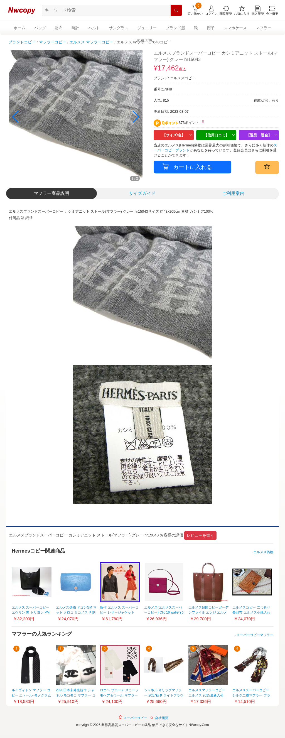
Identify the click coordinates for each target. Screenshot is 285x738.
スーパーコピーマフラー (255, 635)
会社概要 (161, 718)
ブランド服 (175, 28)
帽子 (211, 28)
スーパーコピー (132, 717)
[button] (136, 117)
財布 (59, 28)
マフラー (263, 28)
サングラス (118, 28)
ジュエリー (147, 28)
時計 (75, 28)
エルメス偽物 (263, 552)
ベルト (94, 28)
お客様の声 (142, 40)
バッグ (40, 28)
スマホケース (235, 28)
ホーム (19, 28)
